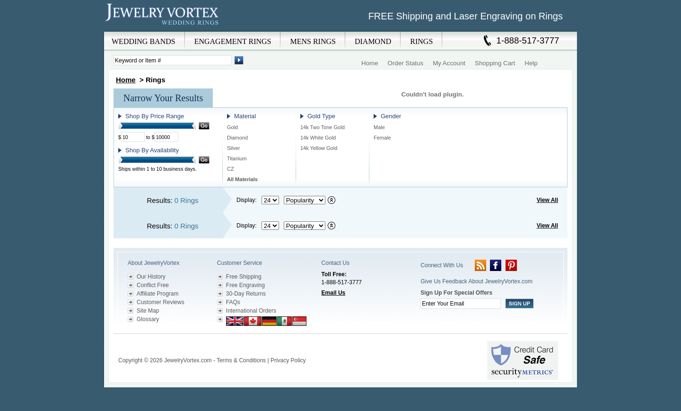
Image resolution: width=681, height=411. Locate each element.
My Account (449, 63)
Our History (151, 277)
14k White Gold (318, 137)
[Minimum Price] (133, 137)
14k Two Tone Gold (322, 127)
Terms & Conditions (241, 360)
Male (379, 127)
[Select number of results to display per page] (270, 200)
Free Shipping (244, 277)
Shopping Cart (495, 63)
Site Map (148, 311)
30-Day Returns (246, 294)
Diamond (237, 137)
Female (382, 137)
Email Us (334, 292)
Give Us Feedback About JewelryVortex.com (476, 281)
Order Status (406, 63)
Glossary (148, 319)
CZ (230, 169)
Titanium (237, 158)
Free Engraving (245, 285)
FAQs (233, 302)
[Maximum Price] (166, 137)
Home (369, 63)
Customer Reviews (160, 302)
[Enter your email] (460, 303)
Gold (232, 127)
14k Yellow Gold (318, 148)
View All (547, 200)
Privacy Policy (288, 360)
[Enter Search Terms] (173, 60)
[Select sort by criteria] (304, 200)
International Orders (251, 311)
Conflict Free (153, 285)
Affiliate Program (157, 294)
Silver (233, 148)
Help (530, 63)
